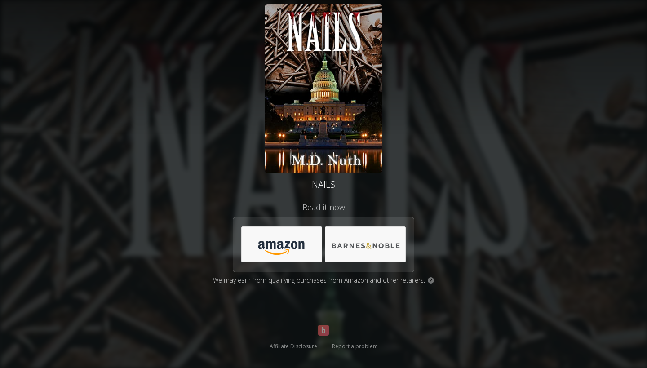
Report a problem (355, 346)
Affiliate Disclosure (293, 346)
